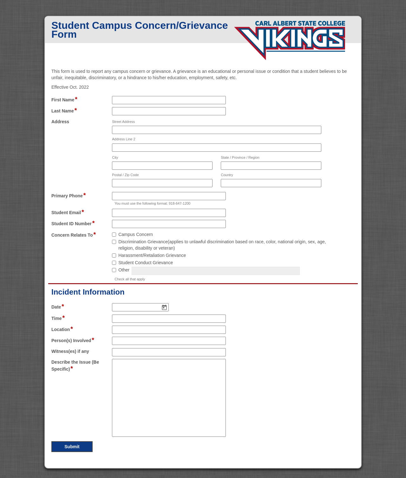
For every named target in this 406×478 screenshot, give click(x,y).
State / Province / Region (240, 157)
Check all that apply (130, 279)
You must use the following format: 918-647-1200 (152, 203)
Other (123, 269)
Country (227, 175)
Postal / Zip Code (125, 175)
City (115, 157)
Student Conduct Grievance (145, 262)
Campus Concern (135, 234)
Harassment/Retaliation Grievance (152, 255)
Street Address (123, 122)
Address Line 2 (123, 139)
